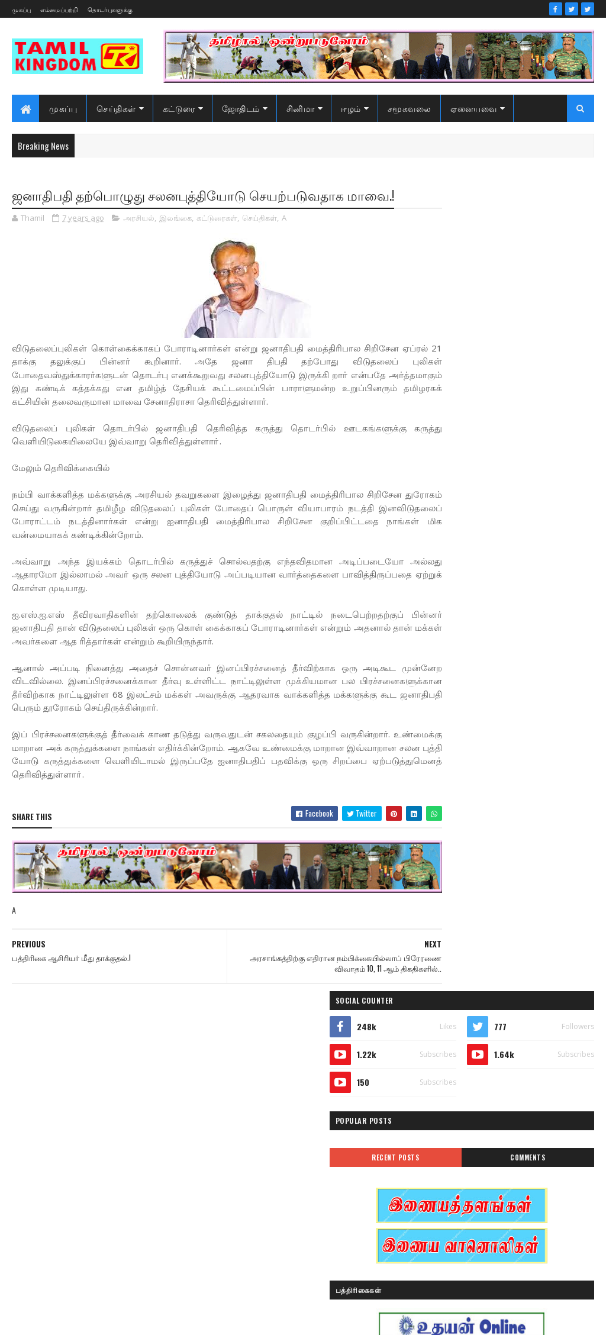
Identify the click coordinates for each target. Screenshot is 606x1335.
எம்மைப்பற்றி (59, 9)
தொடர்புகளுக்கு (110, 9)
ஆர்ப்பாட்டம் (516, 991)
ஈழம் (351, 108)
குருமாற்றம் (444, 1115)
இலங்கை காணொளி (459, 1053)
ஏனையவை (473, 108)
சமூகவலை (409, 108)
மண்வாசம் (527, 1177)
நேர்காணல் (523, 1157)
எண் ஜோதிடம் (450, 1074)
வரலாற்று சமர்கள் (516, 1198)
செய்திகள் (116, 108)
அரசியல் (138, 239)
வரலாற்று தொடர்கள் (459, 1219)
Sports (435, 970)
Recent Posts (462, 350)
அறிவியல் (442, 991)
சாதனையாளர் (448, 1136)
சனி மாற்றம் (516, 1115)
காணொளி (515, 1094)
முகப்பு (21, 9)
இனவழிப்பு (511, 1012)
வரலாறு (438, 1198)
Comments (550, 350)
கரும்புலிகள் (446, 1094)
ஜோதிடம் (241, 108)
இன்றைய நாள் (449, 1032)
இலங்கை (175, 239)
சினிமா (300, 108)
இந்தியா (439, 1012)
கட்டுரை (179, 108)
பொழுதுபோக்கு (452, 1177)
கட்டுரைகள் (216, 239)
